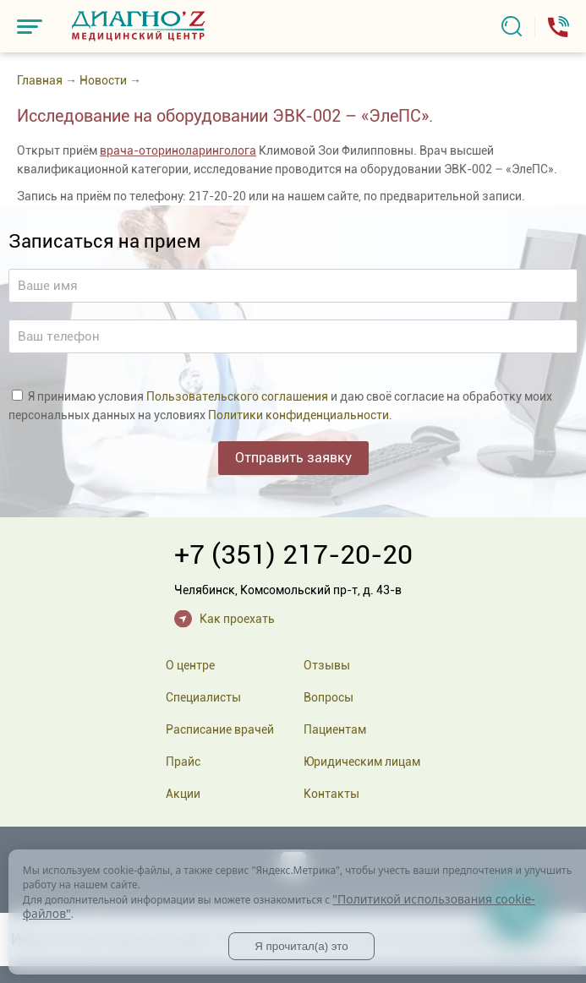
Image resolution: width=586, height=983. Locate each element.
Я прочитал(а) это (301, 946)
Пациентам (335, 729)
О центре (190, 665)
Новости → (110, 80)
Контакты (331, 793)
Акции (183, 793)
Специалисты (203, 697)
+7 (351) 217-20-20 (293, 554)
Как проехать (237, 618)
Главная (40, 80)
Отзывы (327, 665)
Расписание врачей (220, 729)
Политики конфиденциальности (298, 415)
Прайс (183, 761)
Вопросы (328, 697)
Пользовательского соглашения (237, 396)
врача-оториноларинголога (178, 150)
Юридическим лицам (362, 761)
